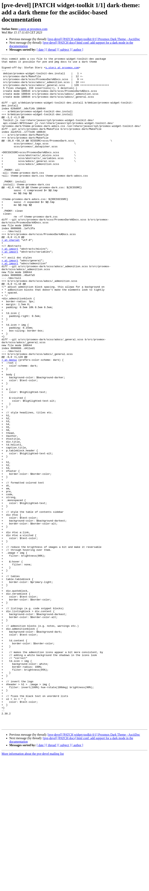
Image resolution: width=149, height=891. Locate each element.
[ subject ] (64, 49)
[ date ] (41, 49)
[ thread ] (52, 49)
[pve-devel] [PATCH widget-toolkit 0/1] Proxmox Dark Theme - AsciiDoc (94, 39)
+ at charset (11, 276)
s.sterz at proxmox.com (32, 29)
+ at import (10, 287)
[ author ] (77, 49)
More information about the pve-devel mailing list (33, 887)
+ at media (9, 420)
